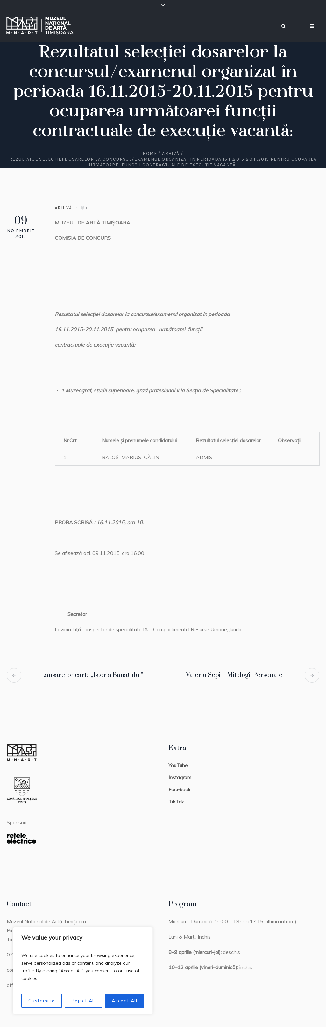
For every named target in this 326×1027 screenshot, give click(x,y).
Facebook (179, 789)
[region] (83, 970)
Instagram (179, 777)
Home (150, 153)
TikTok (176, 801)
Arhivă (170, 153)
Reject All (83, 1000)
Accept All (124, 1000)
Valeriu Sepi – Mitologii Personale (234, 675)
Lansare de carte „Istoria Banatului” (92, 675)
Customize (41, 1000)
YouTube (178, 765)
